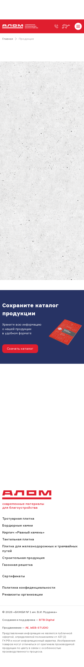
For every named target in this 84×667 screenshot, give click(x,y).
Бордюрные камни (17, 525)
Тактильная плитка (18, 539)
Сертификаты (13, 576)
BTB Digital (46, 619)
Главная (7, 38)
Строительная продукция (23, 558)
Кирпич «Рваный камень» (23, 532)
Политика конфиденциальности (28, 587)
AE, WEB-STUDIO (36, 627)
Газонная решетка (17, 565)
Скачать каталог (20, 348)
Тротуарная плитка (18, 518)
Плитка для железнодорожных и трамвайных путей (40, 548)
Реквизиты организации (22, 594)
